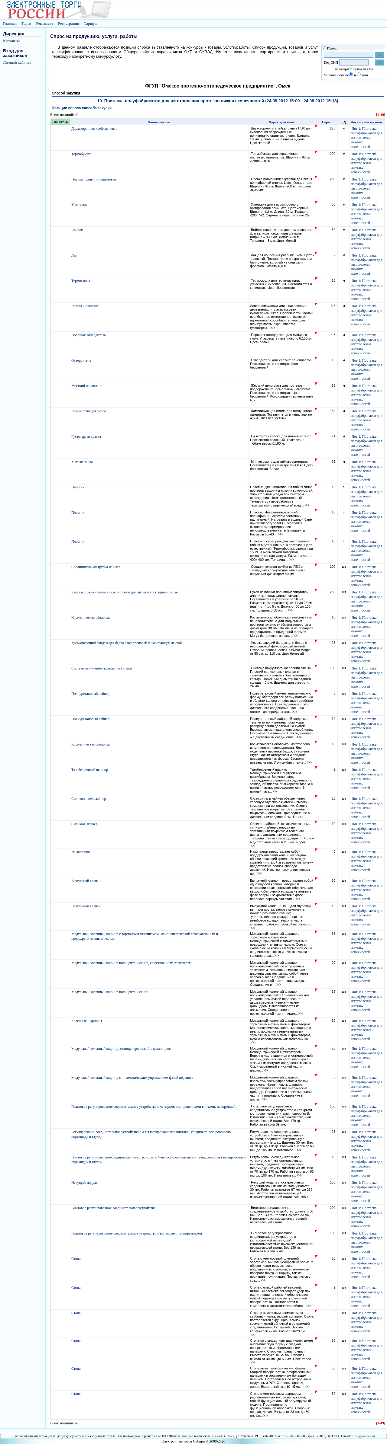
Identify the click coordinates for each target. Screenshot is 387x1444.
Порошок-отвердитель (89, 335)
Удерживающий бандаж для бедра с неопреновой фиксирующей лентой (127, 643)
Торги (26, 23)
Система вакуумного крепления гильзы (102, 668)
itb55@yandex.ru (363, 1436)
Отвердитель (81, 360)
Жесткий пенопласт (87, 386)
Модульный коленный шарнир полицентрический (110, 992)
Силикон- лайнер (85, 824)
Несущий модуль (85, 1182)
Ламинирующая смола (89, 411)
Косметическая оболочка (91, 617)
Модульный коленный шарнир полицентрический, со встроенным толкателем (131, 963)
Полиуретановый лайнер (90, 694)
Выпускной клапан (86, 881)
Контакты (11, 41)
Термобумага (81, 154)
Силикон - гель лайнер (89, 799)
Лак (74, 255)
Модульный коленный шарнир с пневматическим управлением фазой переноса (132, 1077)
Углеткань (79, 205)
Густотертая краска (86, 436)
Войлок (77, 230)
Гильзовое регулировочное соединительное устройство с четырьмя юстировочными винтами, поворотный (153, 1106)
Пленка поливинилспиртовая (94, 179)
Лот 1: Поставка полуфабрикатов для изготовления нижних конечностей (366, 137)
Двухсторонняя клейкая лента (94, 128)
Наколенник (81, 852)
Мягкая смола (82, 462)
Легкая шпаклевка (85, 306)
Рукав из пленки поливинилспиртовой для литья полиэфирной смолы (125, 592)
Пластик (78, 487)
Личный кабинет (17, 62)
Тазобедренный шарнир (90, 770)
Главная (10, 23)
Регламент (44, 23)
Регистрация (68, 23)
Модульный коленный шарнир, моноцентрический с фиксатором (121, 1048)
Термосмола (81, 281)
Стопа (76, 1259)
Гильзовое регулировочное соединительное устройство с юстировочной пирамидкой (137, 1233)
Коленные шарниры (87, 1021)
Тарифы (90, 23)
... (271, 328)
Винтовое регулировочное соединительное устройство (114, 1208)
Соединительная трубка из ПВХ (96, 567)
